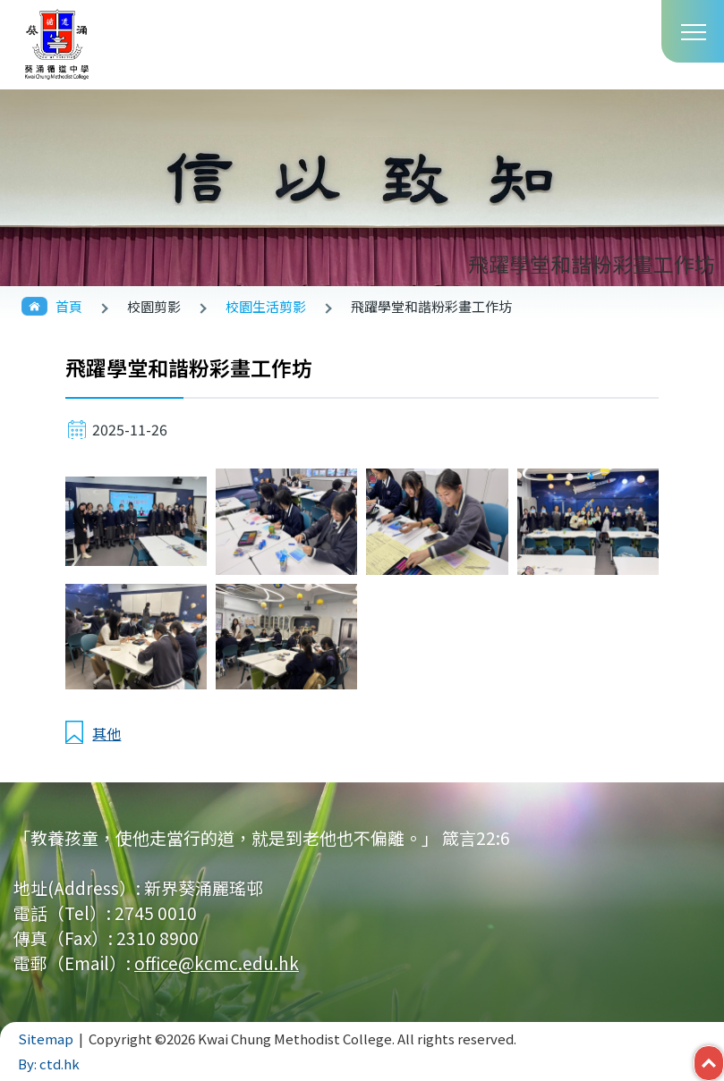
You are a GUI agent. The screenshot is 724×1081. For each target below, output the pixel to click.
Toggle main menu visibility (693, 30)
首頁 (68, 306)
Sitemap (45, 1038)
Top (723, 1058)
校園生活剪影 (266, 306)
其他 (106, 733)
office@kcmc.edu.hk (216, 962)
